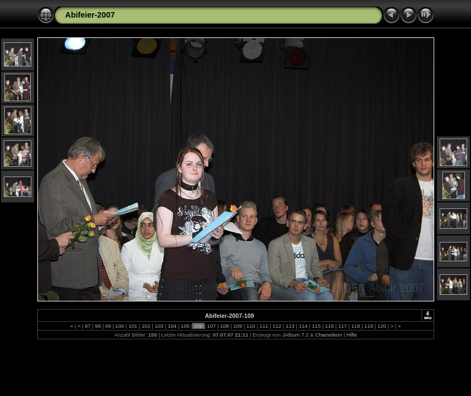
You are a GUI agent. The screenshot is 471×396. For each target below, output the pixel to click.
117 (342, 326)
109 (237, 326)
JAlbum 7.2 (295, 335)
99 (108, 326)
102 (146, 326)
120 (381, 326)
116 (329, 326)
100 (119, 326)
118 (355, 326)
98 (97, 326)
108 (224, 326)
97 (88, 326)
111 (263, 326)
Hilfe (351, 335)
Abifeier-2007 (90, 14)
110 (251, 326)
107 (211, 326)
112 (276, 326)
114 (303, 326)
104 (172, 326)
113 (290, 326)
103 (159, 326)
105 (185, 326)
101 (132, 326)
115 (316, 326)
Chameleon (328, 335)
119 (368, 326)
